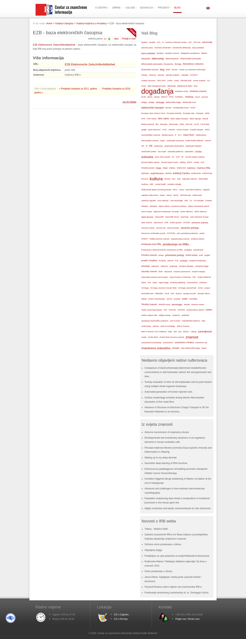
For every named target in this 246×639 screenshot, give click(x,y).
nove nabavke (163, 201)
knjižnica (191, 168)
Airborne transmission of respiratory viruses (167, 432)
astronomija (207, 42)
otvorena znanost (199, 222)
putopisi (184, 260)
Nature (169, 195)
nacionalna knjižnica (193, 190)
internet (208, 141)
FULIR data (204, 124)
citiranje (144, 75)
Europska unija (188, 113)
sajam (155, 283)
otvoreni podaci (173, 228)
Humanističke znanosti (150, 135)
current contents (199, 81)
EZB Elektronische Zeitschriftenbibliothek (54, 44)
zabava (193, 332)
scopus (207, 288)
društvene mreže (181, 91)
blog (162, 69)
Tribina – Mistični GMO (156, 529)
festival (205, 119)
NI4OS (176, 195)
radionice (164, 266)
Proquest (162, 261)
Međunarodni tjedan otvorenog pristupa (156, 190)
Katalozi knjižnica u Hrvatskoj (91, 23)
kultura (156, 178)
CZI (208, 80)
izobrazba (147, 156)
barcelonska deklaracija (182, 48)
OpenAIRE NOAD (172, 217)
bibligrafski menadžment (190, 53)
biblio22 (204, 53)
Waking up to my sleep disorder (161, 457)
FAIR (143, 119)
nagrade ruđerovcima (149, 195)
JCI (173, 157)
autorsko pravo (147, 48)
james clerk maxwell (162, 157)
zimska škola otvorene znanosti (171, 337)
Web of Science (183, 326)
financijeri (163, 124)
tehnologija (177, 304)
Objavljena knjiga (153, 550)
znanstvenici (168, 342)
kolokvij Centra (181, 173)
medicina (144, 184)
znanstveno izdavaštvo (156, 348)
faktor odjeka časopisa (179, 119)
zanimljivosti (205, 331)
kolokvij (168, 173)
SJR (172, 293)
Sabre (143, 283)
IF (175, 135)
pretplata (188, 250)
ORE (166, 223)
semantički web (147, 293)
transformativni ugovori (195, 310)
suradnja (177, 299)
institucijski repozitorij (175, 140)
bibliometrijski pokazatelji (190, 59)
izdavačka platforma (175, 152)
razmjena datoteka (186, 266)
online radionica (186, 212)
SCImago (145, 288)
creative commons (148, 81)
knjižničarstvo (157, 173)
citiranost (152, 75)
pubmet (170, 261)
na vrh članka (129, 102)
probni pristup (192, 255)
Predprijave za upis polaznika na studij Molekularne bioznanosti (177, 556)
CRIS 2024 (161, 81)
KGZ (202, 162)
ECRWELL (179, 97)
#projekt (152, 42)
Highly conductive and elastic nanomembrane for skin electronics (178, 508)
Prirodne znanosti (149, 255)
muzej (181, 190)
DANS (143, 86)
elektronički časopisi (152, 107)
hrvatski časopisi (196, 129)
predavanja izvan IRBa (151, 244)
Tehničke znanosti (149, 304)
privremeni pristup (174, 255)
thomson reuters (197, 304)
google (144, 130)
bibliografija (145, 59)
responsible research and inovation (154, 277)
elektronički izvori (189, 102)
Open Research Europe (199, 217)
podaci (202, 233)
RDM (161, 272)
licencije (167, 179)
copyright (184, 75)
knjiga (158, 168)
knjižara (172, 168)
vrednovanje (146, 326)
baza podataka (198, 48)
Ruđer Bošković (204, 277)
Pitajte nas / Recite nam (187, 619)
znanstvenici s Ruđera (184, 342)
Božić (168, 70)
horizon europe (182, 130)
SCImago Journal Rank (187, 288)
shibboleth (159, 293)
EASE (143, 97)
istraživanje (158, 146)
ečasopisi (199, 113)
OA (191, 201)
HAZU (164, 130)
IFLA (180, 135)
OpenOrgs (184, 217)
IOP (142, 146)
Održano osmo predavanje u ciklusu (163, 544)
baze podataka (148, 53)
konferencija (196, 173)
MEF (152, 184)
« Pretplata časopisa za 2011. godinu (78, 88)
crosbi (176, 80)
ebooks (157, 97)
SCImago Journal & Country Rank (163, 288)
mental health (160, 184)
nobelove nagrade (148, 200)
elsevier (168, 108)
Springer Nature (203, 293)
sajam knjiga (164, 283)
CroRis (169, 81)
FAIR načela (151, 119)
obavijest (144, 206)
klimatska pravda (147, 168)
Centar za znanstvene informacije (192, 70)
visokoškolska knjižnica (191, 321)
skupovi (179, 293)
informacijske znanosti (150, 141)
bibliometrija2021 (172, 59)
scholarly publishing (177, 283)
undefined (185, 315)
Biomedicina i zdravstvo (193, 64)
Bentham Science (172, 53)
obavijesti (153, 206)
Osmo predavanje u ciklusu (158, 571)
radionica (155, 266)
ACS (158, 42)
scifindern (203, 283)
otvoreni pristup (190, 227)
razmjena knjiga (202, 266)
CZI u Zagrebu (121, 614)
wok (175, 332)
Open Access (147, 217)
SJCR (167, 293)
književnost (181, 168)
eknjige (151, 102)
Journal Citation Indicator (195, 157)
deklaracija (171, 86)
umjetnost (176, 315)
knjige (165, 168)
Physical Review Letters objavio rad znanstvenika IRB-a (173, 587)
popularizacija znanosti (180, 239)
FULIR (196, 124)
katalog (182, 162)
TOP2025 (181, 310)
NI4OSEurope (185, 195)
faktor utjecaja (195, 119)
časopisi (176, 348)
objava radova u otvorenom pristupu (172, 206)
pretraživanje (198, 250)
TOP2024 (172, 310)
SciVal (200, 288)
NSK (186, 200)
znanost (192, 337)
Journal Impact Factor (169, 162)
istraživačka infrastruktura (174, 146)
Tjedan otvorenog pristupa (151, 310)
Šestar (203, 348)
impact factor (188, 135)
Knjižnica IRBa (203, 168)
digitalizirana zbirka (184, 86)
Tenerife (187, 304)
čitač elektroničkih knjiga (190, 348)
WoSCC (186, 332)
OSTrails (186, 223)
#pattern (144, 42)
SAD (149, 283)
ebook (149, 97)
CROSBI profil (185, 81)
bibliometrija (158, 58)
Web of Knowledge (167, 326)
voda (203, 321)
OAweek (208, 201)
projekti (207, 255)
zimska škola (153, 337)
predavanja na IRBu (176, 244)
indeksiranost (201, 135)
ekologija (160, 102)
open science (146, 222)
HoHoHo (172, 130)
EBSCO (164, 97)
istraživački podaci (148, 151)
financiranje (173, 124)
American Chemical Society (175, 42)
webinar (156, 326)
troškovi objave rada (149, 315)
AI (163, 42)
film (156, 124)
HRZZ (207, 130)
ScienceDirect (192, 283)
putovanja (145, 266)
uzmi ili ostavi (175, 321)
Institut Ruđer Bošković (194, 141)
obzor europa (146, 212)
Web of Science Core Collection (154, 332)
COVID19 (193, 75)
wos (179, 331)
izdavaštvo (189, 151)
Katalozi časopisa (64, 23)
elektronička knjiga (173, 102)
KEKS (189, 162)
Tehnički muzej (164, 304)
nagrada (206, 190)
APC (190, 42)
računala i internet (149, 271)
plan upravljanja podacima (187, 233)
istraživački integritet (193, 146)
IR (147, 146)
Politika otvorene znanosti (160, 239)
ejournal (205, 97)
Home (49, 23)
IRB (150, 146)
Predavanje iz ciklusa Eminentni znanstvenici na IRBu (162, 250)
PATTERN (171, 233)
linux (174, 179)
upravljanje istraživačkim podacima (154, 321)
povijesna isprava (197, 239)
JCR (178, 157)
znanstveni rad (201, 343)
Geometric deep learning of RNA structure (166, 463)
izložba (198, 151)
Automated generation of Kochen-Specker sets (168, 391)
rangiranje (173, 266)
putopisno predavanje (197, 261)
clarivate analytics (173, 75)
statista (144, 299)
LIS (178, 179)
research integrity (198, 272)
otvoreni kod (160, 228)
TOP (165, 310)
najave (162, 195)
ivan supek (162, 152)
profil (201, 255)
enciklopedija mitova (181, 108)
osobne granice (176, 223)
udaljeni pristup (165, 315)
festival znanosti (147, 124)
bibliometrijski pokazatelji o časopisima (157, 64)
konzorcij (144, 179)
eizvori (197, 97)
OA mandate (199, 201)
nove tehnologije (176, 201)
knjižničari (145, 173)
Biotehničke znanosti (149, 69)
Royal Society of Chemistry (180, 277)
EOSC (192, 108)
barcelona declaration (163, 48)
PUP (177, 261)
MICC (175, 190)
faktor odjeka (163, 119)
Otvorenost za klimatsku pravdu (153, 233)
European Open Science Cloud (153, 113)
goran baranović (154, 130)
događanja (157, 91)
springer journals (189, 293)
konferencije (207, 173)
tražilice (209, 310)
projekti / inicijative (149, 260)
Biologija (178, 64)
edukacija (189, 97)
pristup (161, 255)
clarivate (160, 75)
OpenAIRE (159, 217)
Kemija (196, 162)
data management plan (157, 86)
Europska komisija (174, 113)
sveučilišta (193, 299)
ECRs (171, 97)
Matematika (203, 179)
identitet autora (167, 135)
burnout (175, 70)
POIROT (144, 239)
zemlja (143, 337)
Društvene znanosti (198, 91)
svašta (185, 299)
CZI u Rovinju (121, 619)
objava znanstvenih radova (198, 206)
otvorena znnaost (148, 228)
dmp (195, 86)
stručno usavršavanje (156, 299)
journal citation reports (150, 162)
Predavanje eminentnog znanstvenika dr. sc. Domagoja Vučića (176, 592)
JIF (182, 157)
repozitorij (168, 272)
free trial (189, 124)
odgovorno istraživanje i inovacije (166, 212)
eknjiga (144, 102)
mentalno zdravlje (174, 184)
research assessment (182, 272)
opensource (158, 223)
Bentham (160, 53)
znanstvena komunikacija (151, 343)
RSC (194, 277)
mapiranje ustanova (189, 179)
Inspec (162, 141)
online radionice (200, 212)
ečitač (207, 113)
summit (169, 299)
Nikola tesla (197, 195)
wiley (170, 332)
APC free (196, 42)
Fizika (181, 124)
